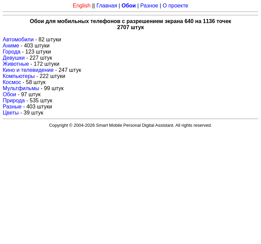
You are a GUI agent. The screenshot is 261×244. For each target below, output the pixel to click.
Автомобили (18, 39)
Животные (16, 64)
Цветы (11, 113)
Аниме (11, 45)
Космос (12, 82)
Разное (149, 5)
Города (11, 52)
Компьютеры (19, 76)
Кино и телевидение (28, 70)
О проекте (175, 5)
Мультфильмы (21, 88)
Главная (107, 5)
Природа (14, 100)
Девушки (14, 58)
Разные (12, 106)
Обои (9, 94)
